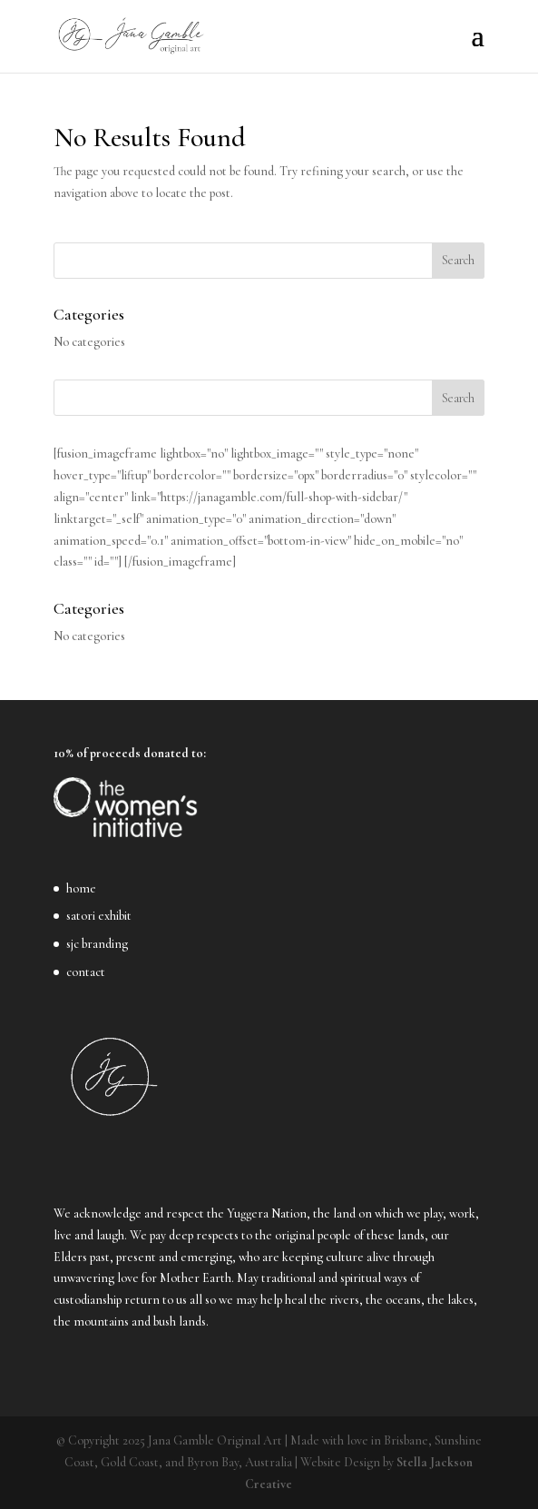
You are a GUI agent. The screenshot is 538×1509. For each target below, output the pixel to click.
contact (85, 972)
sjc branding (97, 944)
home (81, 888)
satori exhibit (99, 915)
